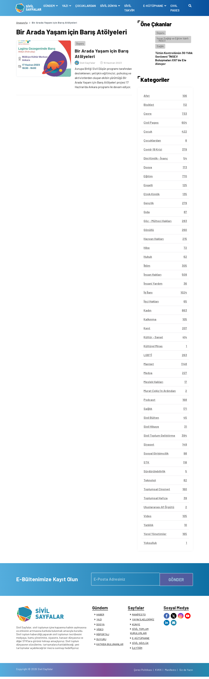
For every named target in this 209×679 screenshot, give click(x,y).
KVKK (158, 671)
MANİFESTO (139, 615)
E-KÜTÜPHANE (140, 638)
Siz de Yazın (186, 671)
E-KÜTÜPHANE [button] (153, 5)
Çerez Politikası (143, 671)
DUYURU (101, 640)
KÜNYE (136, 625)
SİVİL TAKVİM (130, 8)
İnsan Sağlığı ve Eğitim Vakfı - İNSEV (172, 39)
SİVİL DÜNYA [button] (109, 5)
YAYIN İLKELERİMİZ (143, 620)
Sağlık (160, 46)
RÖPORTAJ (102, 635)
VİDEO (99, 630)
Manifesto (170, 671)
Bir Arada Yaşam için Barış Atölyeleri (101, 52)
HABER (100, 615)
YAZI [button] (65, 5)
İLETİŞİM (137, 648)
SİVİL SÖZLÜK (140, 643)
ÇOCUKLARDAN (86, 5)
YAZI (99, 620)
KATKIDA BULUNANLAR (109, 644)
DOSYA (100, 625)
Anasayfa (22, 22)
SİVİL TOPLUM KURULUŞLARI (139, 631)
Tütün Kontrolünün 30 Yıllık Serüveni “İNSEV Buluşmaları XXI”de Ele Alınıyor (174, 58)
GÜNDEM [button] (50, 5)
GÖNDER (176, 579)
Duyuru (79, 42)
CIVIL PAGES (175, 8)
